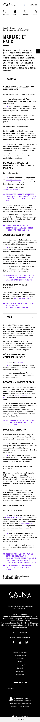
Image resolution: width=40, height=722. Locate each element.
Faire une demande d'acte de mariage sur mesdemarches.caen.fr (20, 305)
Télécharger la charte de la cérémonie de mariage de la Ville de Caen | (18, 278)
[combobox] (24, 5)
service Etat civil (27, 523)
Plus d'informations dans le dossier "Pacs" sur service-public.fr (20, 568)
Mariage (11, 78)
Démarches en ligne (20, 652)
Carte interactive (20, 655)
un (18, 362)
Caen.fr (5, 28)
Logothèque (20, 658)
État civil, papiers (9, 30)
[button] (15, 13)
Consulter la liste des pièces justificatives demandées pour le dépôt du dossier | (19, 197)
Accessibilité (20, 671)
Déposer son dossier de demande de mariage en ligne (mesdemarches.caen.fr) (20, 228)
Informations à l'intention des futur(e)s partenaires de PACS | (19, 423)
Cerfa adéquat (15, 517)
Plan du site (20, 674)
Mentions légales (20, 665)
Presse (20, 662)
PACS (9, 317)
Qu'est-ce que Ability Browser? (20, 703)
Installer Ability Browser (20, 707)
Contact (20, 668)
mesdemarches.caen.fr (12, 189)
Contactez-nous (20, 632)
